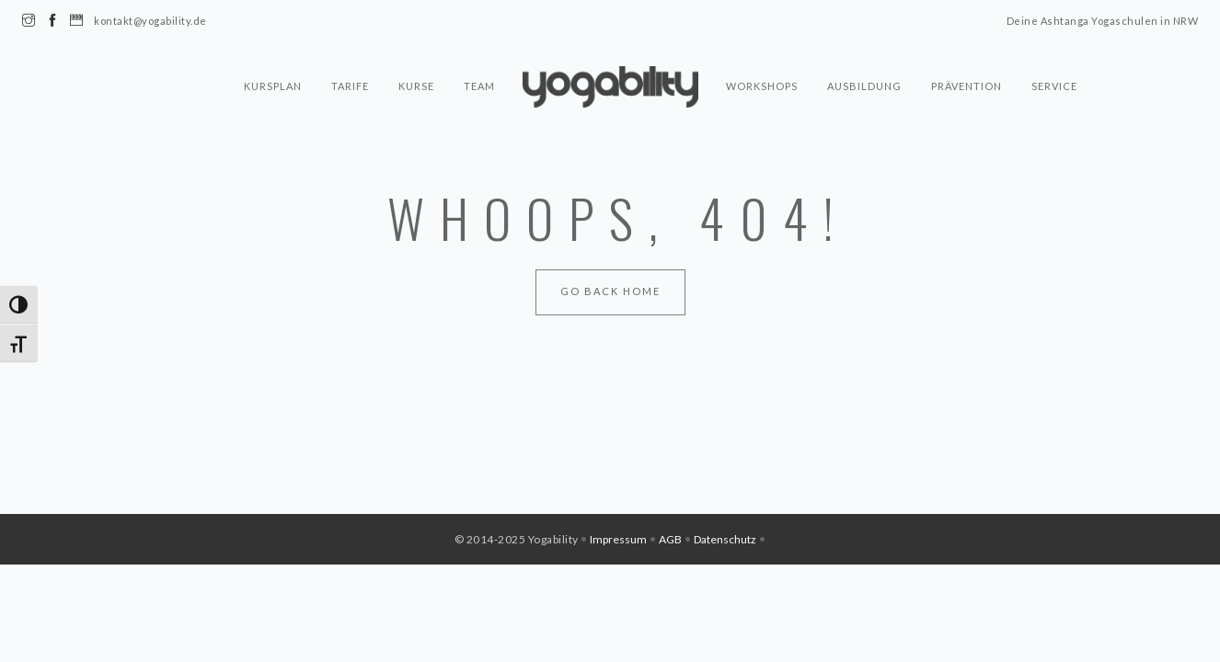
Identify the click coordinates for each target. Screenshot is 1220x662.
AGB (670, 539)
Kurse (416, 86)
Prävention (966, 86)
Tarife (350, 86)
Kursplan (273, 86)
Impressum (618, 539)
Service (1054, 86)
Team (479, 86)
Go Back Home (610, 291)
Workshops (762, 86)
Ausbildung (864, 86)
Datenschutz (725, 539)
